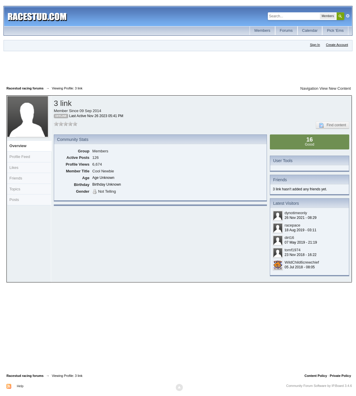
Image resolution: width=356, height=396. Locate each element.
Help (20, 386)
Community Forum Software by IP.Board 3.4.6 (319, 385)
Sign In (315, 44)
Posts (14, 199)
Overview (17, 146)
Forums (286, 30)
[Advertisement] (113, 67)
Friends (15, 178)
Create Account (337, 44)
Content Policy (316, 375)
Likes (13, 167)
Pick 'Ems (335, 30)
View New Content (335, 88)
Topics (14, 189)
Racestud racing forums (25, 375)
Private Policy (340, 375)
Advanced (347, 16)
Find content (332, 125)
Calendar (310, 30)
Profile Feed (19, 156)
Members (262, 30)
